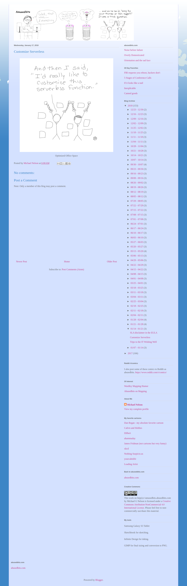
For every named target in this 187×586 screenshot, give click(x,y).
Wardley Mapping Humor (136, 386)
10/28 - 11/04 (137, 146)
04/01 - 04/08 (137, 278)
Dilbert (127, 433)
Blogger (99, 580)
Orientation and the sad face (137, 60)
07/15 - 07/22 (137, 210)
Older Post (112, 261)
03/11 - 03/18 (137, 292)
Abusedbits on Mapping (135, 391)
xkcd (126, 448)
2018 (130, 105)
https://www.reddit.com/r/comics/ (151, 372)
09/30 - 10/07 (137, 164)
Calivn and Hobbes (133, 428)
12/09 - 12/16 (137, 119)
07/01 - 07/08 (137, 219)
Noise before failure (133, 50)
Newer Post (21, 261)
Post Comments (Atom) (73, 269)
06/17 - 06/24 (137, 228)
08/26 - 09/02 (137, 182)
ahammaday (129, 438)
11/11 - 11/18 (137, 137)
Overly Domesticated (134, 55)
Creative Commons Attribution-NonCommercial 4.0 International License (147, 504)
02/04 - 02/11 (137, 315)
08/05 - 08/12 (137, 196)
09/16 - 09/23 (137, 173)
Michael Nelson (134, 404)
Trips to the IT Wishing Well (143, 342)
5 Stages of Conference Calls (137, 78)
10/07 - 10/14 (137, 160)
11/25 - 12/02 (137, 128)
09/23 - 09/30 (137, 169)
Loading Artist (131, 464)
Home (67, 261)
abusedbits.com (131, 477)
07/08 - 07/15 (137, 214)
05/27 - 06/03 (137, 242)
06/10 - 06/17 (137, 233)
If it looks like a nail (133, 83)
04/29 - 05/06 (137, 260)
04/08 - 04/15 (137, 274)
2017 (130, 353)
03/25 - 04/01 (137, 283)
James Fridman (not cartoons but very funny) (145, 443)
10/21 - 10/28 (137, 150)
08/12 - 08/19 (137, 192)
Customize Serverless (140, 337)
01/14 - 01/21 (137, 328)
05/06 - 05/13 (137, 255)
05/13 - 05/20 (137, 251)
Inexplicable (130, 88)
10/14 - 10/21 (137, 155)
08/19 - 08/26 (137, 187)
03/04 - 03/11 (137, 297)
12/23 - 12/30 (137, 109)
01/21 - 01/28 (137, 324)
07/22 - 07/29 (137, 205)
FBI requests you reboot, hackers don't (142, 72)
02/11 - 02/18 (137, 310)
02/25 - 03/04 (137, 301)
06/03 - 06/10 (137, 237)
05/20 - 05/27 (137, 246)
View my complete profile (136, 409)
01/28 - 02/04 (137, 319)
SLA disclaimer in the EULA (143, 332)
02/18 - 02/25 (137, 306)
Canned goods (130, 93)
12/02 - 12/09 (137, 123)
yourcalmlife (130, 459)
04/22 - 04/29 (137, 265)
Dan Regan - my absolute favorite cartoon (143, 423)
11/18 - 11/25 (137, 132)
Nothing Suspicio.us (133, 453)
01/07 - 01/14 (137, 347)
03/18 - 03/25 (137, 287)
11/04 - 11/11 (137, 141)
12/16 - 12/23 (137, 114)
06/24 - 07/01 (137, 224)
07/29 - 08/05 (137, 201)
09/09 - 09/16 (137, 178)
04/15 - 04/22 (137, 269)
